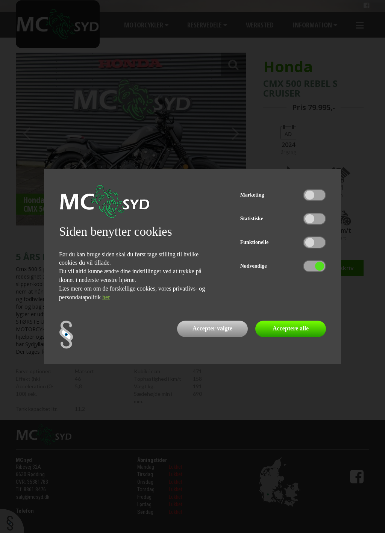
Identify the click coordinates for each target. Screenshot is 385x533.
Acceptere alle (291, 328)
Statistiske (251, 218)
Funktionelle (254, 242)
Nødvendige (253, 266)
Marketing (252, 195)
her (106, 297)
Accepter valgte (212, 328)
